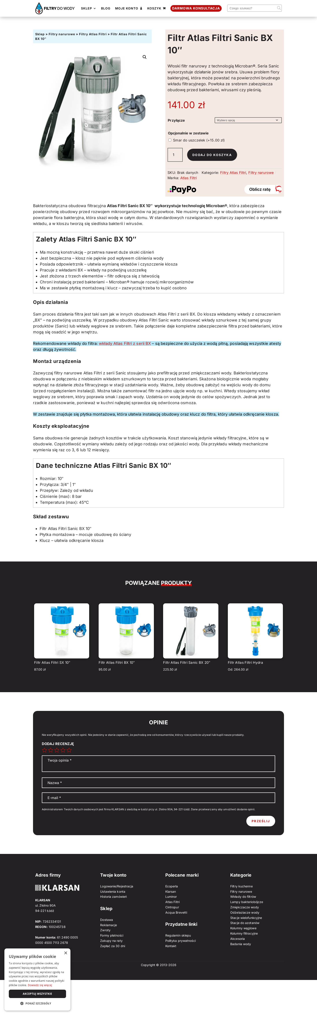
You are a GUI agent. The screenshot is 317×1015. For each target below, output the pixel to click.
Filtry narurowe (62, 34)
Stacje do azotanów (244, 923)
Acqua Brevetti (176, 912)
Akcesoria (237, 939)
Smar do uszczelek (199, 140)
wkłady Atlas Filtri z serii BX (125, 343)
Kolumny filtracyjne (244, 933)
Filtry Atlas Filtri (93, 34)
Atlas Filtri (188, 178)
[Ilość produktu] (175, 155)
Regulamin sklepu (178, 935)
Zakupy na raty (111, 940)
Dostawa (106, 920)
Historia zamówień (113, 896)
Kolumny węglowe (243, 928)
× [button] (65, 953)
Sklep (40, 34)
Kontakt (171, 946)
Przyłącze (176, 120)
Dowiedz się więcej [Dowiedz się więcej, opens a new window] (40, 985)
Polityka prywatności (180, 940)
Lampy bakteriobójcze (246, 902)
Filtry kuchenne (241, 886)
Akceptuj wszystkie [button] (37, 994)
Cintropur (172, 907)
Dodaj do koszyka (212, 155)
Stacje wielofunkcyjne (246, 918)
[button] (145, 57)
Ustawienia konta (112, 891)
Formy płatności (111, 935)
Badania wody (240, 944)
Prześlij (261, 821)
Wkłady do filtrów (243, 896)
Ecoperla (171, 886)
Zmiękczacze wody (244, 907)
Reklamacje (108, 925)
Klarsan (170, 891)
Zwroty (105, 930)
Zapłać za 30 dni (112, 946)
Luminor (171, 896)
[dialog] (37, 979)
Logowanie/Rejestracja (116, 886)
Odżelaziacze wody (244, 912)
